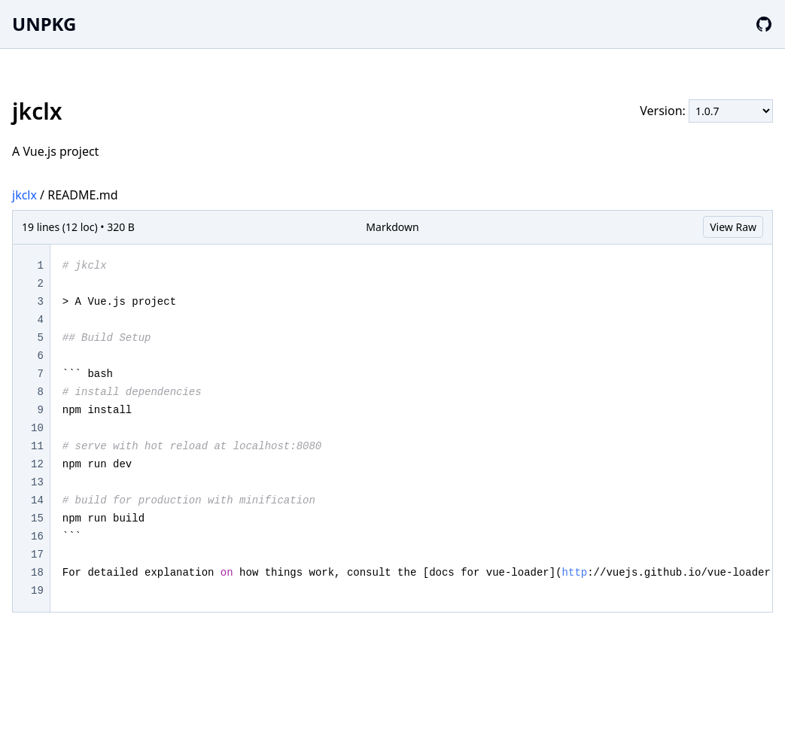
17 (37, 555)
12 (37, 464)
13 (37, 482)
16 (37, 537)
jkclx (24, 195)
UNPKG (44, 23)
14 (37, 500)
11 (37, 446)
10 (37, 428)
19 (37, 591)
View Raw (733, 227)
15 (37, 518)
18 (37, 573)
